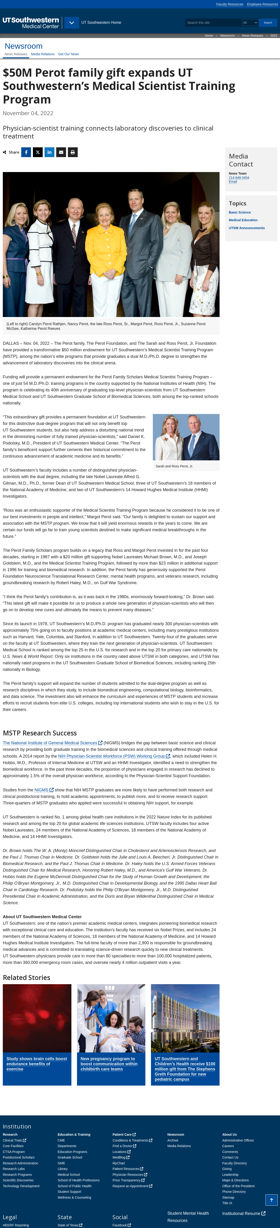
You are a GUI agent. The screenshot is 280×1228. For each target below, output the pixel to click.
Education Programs (72, 1152)
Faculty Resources (229, 4)
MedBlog (118, 1157)
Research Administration (20, 1163)
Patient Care (122, 1134)
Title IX (227, 1203)
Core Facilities (13, 1146)
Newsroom (227, 35)
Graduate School (70, 1157)
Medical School (69, 1174)
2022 (273, 35)
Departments (67, 1146)
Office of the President (238, 1186)
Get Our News (68, 54)
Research (10, 1134)
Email (233, 181)
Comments (230, 1152)
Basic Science (240, 212)
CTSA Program (14, 1152)
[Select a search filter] (250, 22)
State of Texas (68, 1225)
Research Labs (14, 1169)
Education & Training (74, 1134)
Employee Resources (262, 4)
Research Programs (17, 1174)
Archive (173, 1140)
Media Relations (42, 54)
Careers (228, 1146)
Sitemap (228, 1197)
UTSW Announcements (247, 228)
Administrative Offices (238, 1140)
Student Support (69, 1192)
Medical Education (243, 220)
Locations (119, 1152)
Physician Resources (127, 1174)
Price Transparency (126, 1180)
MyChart (118, 1163)
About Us (229, 1134)
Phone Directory (234, 1192)
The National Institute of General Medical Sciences (50, 743)
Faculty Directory (234, 1163)
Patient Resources (125, 1169)
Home (209, 35)
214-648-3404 (239, 177)
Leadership (230, 1174)
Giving (227, 1169)
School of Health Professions (79, 1180)
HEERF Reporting (16, 1225)
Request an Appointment (130, 1186)
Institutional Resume (241, 1213)
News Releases (252, 35)
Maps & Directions (235, 1180)
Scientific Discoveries (18, 1180)
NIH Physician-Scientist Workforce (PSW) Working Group (111, 756)
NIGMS (41, 790)
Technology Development (21, 1186)
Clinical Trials (12, 1140)
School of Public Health (74, 1186)
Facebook (119, 1225)
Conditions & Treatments (130, 1140)
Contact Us (230, 1157)
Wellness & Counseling (74, 1197)
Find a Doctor (122, 1146)
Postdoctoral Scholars (19, 1157)
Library (63, 1169)
